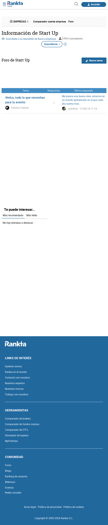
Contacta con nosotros (17, 377)
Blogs (8, 470)
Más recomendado (13, 215)
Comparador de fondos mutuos (22, 424)
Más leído (31, 215)
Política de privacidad (50, 507)
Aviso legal (30, 507)
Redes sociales (13, 492)
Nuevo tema (94, 60)
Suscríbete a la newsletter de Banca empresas (29, 39)
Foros (8, 465)
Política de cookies (73, 507)
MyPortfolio (11, 441)
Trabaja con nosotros (16, 394)
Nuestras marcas (14, 388)
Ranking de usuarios (16, 476)
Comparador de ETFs (16, 429)
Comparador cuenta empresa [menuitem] (49, 21)
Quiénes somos (13, 366)
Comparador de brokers (18, 418)
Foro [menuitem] (71, 21)
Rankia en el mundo (16, 372)
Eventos (9, 487)
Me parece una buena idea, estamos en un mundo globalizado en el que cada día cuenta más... (83, 99)
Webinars (10, 482)
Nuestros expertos (15, 383)
